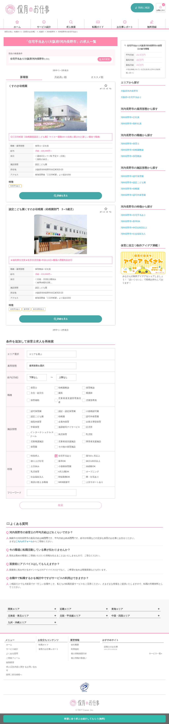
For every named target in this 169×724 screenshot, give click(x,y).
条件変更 (104, 59)
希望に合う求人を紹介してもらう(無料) (84, 718)
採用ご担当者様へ (14, 674)
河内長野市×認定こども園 (133, 182)
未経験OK (89, 466)
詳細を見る (60, 195)
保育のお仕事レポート (48, 649)
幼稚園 (60, 416)
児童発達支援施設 (65, 441)
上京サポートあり (92, 482)
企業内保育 (62, 421)
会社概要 (75, 645)
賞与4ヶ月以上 (91, 455)
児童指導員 (89, 400)
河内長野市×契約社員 (131, 123)
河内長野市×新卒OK (130, 221)
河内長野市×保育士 (130, 143)
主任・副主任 (35, 393)
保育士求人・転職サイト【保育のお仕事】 (20, 32)
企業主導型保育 (91, 421)
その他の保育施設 (65, 446)
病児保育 (61, 434)
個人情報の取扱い (79, 658)
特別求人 (33, 455)
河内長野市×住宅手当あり (133, 215)
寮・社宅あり (90, 476)
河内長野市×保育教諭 (131, 156)
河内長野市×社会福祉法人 (133, 234)
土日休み (33, 466)
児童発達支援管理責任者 (68, 400)
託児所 (87, 427)
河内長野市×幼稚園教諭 (132, 150)
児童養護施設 (35, 441)
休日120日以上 (91, 461)
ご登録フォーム (13, 658)
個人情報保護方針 (79, 653)
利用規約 (75, 649)
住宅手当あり (63, 455)
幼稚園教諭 (62, 387)
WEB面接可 (62, 482)
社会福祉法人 (35, 476)
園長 (59, 393)
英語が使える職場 (37, 482)
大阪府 (41, 32)
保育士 (32, 387)
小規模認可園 (90, 411)
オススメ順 (97, 77)
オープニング (90, 471)
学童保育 (33, 427)
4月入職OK (62, 471)
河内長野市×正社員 (130, 117)
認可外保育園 (90, 416)
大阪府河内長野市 (129, 91)
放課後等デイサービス (67, 427)
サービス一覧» (155, 653)
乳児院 (87, 434)
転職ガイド (44, 645)
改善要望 (10, 662)
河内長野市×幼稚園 (130, 188)
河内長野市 (51, 32)
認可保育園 (34, 411)
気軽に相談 (142, 7)
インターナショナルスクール (40, 434)
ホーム (9, 645)
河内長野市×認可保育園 (132, 176)
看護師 (87, 393)
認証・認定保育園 (65, 411)
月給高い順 (60, 77)
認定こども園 (35, 416)
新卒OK (60, 461)
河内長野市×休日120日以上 (134, 227)
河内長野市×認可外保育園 (133, 195)
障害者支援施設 (91, 441)
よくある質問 (12, 653)
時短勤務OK (62, 476)
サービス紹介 (12, 649)
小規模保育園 (63, 466)
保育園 (32, 446)
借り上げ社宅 (35, 461)
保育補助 (33, 400)
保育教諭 (88, 387)
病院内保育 (34, 421)
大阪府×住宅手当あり (131, 97)
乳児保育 (33, 471)
